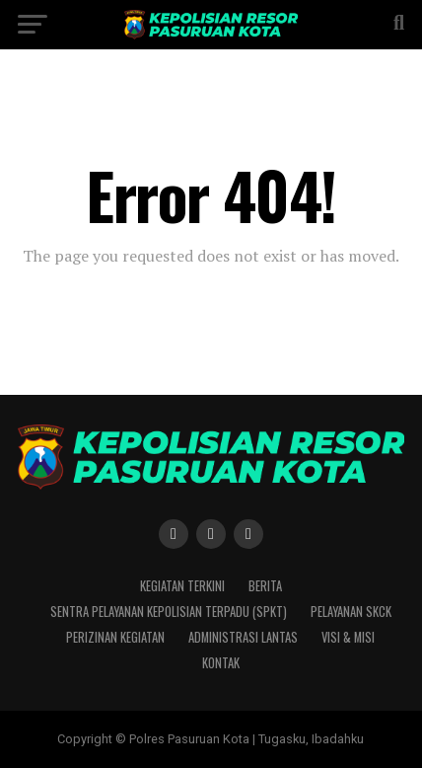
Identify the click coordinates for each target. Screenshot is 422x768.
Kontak (221, 662)
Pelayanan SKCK (351, 611)
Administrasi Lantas (243, 637)
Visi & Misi (348, 637)
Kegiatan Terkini (182, 585)
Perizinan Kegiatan (115, 637)
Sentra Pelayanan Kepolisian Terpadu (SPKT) (168, 611)
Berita (265, 585)
